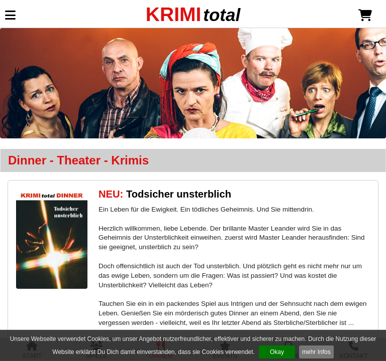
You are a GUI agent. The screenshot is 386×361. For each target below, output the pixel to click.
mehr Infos (316, 351)
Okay (277, 351)
